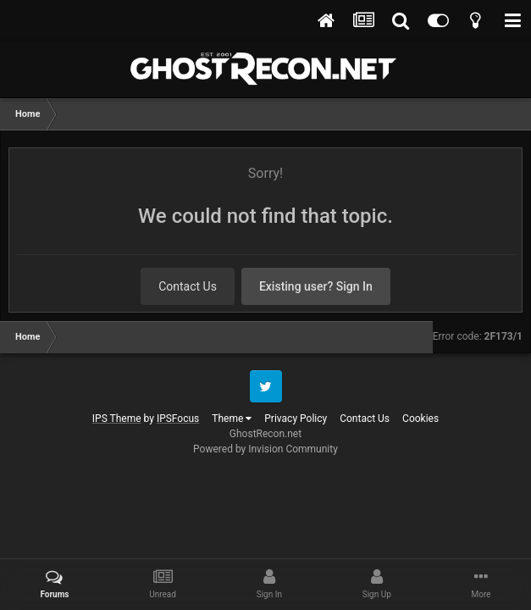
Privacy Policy (295, 418)
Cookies (420, 418)
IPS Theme (116, 418)
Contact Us (187, 286)
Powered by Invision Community (265, 449)
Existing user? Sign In (316, 286)
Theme (232, 418)
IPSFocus (178, 418)
